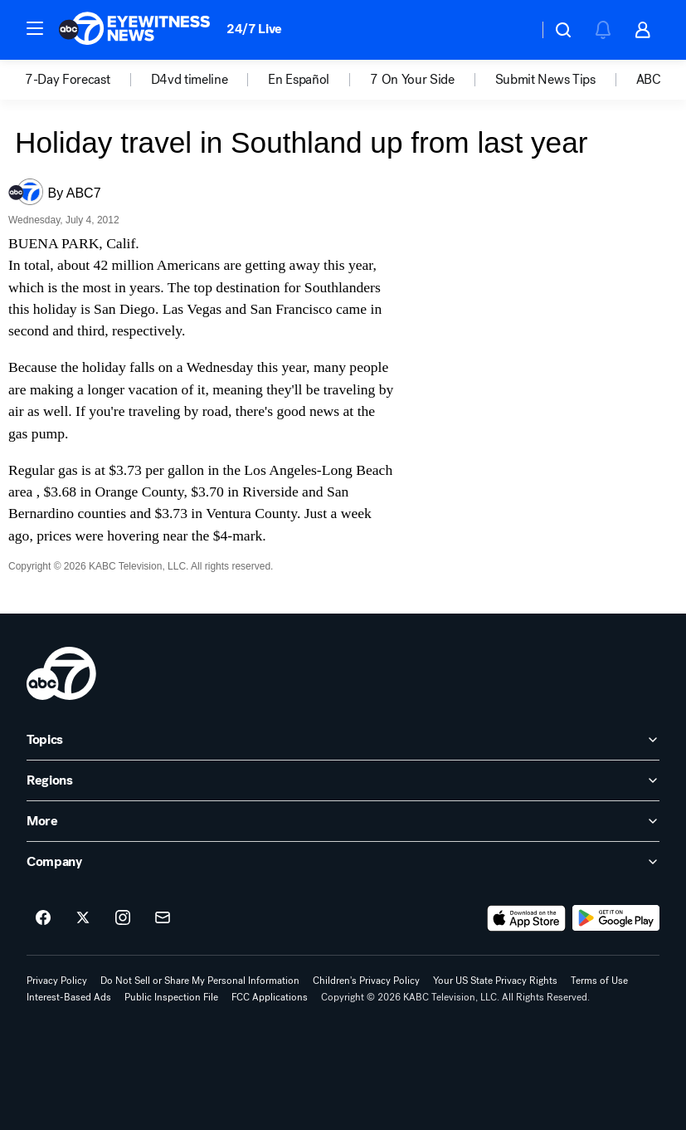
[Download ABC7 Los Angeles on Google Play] (615, 918)
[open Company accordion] (343, 861)
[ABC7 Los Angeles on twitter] (83, 918)
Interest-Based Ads (69, 997)
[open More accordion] (343, 821)
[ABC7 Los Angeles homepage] (134, 30)
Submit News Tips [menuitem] (545, 79)
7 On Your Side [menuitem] (412, 79)
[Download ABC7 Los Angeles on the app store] (527, 918)
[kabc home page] (61, 673)
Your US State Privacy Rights (495, 981)
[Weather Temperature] (512, 29)
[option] (88, 79)
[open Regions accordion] (343, 780)
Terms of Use (599, 981)
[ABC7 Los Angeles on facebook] (43, 918)
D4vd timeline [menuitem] (189, 79)
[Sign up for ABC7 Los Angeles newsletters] (162, 918)
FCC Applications (269, 997)
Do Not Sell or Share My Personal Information (199, 981)
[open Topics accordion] (343, 739)
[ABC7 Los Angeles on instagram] (122, 918)
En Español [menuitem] (298, 79)
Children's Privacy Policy (366, 981)
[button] (34, 28)
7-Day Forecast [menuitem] (67, 79)
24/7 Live (254, 28)
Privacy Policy (57, 981)
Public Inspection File (171, 997)
